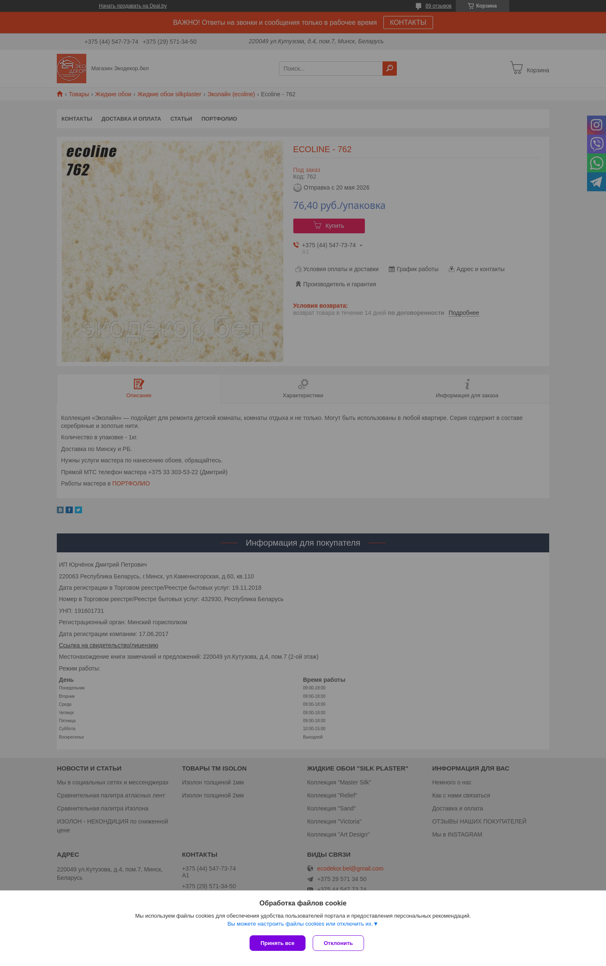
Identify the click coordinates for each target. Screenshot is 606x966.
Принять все (277, 943)
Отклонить (339, 943)
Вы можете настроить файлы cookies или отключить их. (300, 924)
